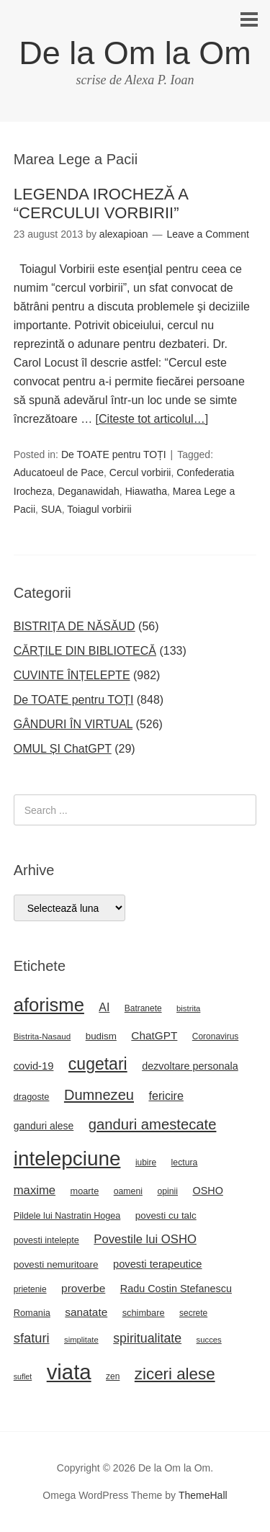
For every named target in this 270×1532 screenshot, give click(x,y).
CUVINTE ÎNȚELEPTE (72, 675)
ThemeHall (203, 1495)
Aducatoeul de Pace (59, 472)
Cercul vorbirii (140, 472)
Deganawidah (89, 491)
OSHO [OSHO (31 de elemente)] (207, 1190)
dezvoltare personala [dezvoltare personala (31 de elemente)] (190, 1066)
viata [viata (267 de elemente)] (69, 1372)
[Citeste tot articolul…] (152, 419)
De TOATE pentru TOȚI (113, 454)
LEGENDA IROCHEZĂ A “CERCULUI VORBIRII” (101, 203)
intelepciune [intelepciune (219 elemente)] (67, 1158)
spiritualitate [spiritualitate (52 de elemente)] (147, 1338)
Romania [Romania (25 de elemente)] (32, 1312)
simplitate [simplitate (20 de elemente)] (81, 1339)
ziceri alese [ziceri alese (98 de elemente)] (175, 1374)
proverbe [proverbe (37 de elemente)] (83, 1288)
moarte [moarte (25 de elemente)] (85, 1191)
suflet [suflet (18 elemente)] (23, 1376)
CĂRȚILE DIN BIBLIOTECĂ (85, 651)
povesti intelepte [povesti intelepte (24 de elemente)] (46, 1240)
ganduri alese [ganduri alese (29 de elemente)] (44, 1126)
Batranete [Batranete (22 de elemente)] (143, 1008)
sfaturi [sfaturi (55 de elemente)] (32, 1337)
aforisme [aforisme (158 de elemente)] (49, 1005)
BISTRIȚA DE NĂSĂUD (74, 626)
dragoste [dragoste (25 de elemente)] (32, 1096)
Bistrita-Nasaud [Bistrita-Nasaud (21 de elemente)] (42, 1036)
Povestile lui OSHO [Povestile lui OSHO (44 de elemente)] (145, 1239)
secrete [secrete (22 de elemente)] (193, 1313)
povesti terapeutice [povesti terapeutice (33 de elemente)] (157, 1264)
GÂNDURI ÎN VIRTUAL (73, 724)
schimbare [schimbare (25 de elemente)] (143, 1312)
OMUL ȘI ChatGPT (63, 749)
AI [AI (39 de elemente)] (104, 1007)
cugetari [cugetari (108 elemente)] (97, 1063)
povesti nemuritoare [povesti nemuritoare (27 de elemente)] (56, 1264)
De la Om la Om (135, 53)
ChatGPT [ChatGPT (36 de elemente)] (154, 1035)
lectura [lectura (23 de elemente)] (184, 1162)
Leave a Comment (207, 234)
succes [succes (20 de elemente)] (209, 1339)
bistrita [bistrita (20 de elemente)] (188, 1008)
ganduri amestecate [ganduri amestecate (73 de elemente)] (153, 1124)
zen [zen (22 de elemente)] (113, 1376)
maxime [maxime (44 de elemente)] (34, 1190)
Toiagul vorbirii (99, 509)
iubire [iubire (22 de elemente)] (145, 1162)
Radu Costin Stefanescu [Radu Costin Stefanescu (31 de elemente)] (176, 1288)
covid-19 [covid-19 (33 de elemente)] (34, 1066)
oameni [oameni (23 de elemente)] (128, 1191)
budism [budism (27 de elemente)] (101, 1036)
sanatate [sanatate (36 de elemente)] (86, 1312)
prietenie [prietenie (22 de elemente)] (30, 1289)
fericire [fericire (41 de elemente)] (166, 1095)
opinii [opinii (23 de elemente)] (167, 1191)
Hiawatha (146, 491)
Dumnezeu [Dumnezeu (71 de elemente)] (99, 1095)
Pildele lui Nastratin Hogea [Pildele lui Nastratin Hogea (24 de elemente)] (67, 1216)
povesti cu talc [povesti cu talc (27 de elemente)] (166, 1215)
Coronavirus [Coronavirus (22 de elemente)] (215, 1036)
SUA (51, 509)
